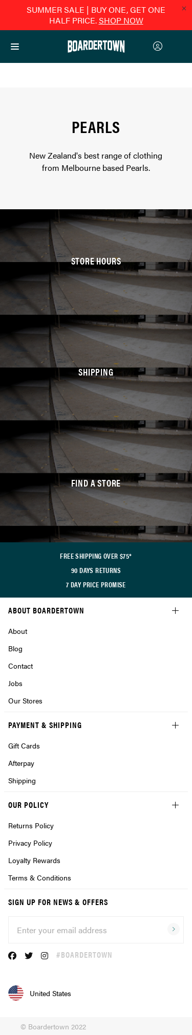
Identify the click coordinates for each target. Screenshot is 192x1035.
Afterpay (21, 763)
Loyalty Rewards (34, 860)
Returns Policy (31, 825)
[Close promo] (184, 8)
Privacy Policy (30, 843)
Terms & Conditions (39, 877)
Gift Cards (24, 745)
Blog (15, 648)
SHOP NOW (121, 20)
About (17, 631)
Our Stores (25, 700)
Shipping (22, 780)
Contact (20, 665)
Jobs (15, 683)
